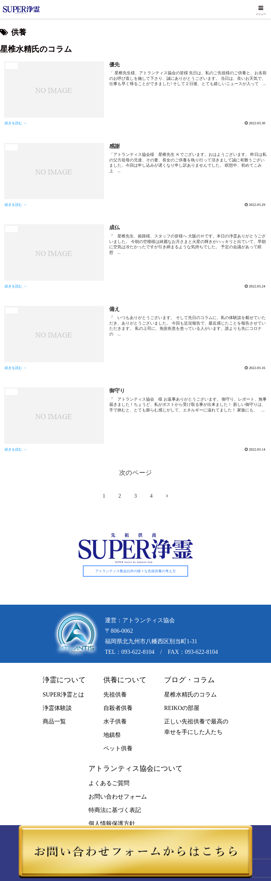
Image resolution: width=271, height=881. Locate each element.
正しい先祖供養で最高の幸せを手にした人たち (196, 727)
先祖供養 (115, 695)
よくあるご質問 (108, 784)
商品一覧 (54, 722)
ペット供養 (118, 749)
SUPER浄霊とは (63, 695)
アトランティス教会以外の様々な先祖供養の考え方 (135, 572)
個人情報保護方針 (111, 824)
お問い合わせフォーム (117, 797)
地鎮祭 (112, 735)
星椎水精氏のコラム (190, 695)
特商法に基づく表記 (114, 811)
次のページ (135, 473)
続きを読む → (16, 123)
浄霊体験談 (57, 709)
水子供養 (115, 722)
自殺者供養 (118, 709)
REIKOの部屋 (181, 709)
